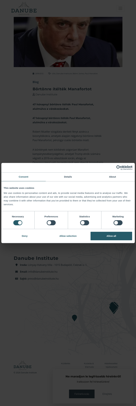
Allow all (111, 236)
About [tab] (112, 176)
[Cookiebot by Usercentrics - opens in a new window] (118, 167)
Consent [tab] (23, 176)
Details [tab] (68, 176)
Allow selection (68, 236)
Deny (25, 236)
